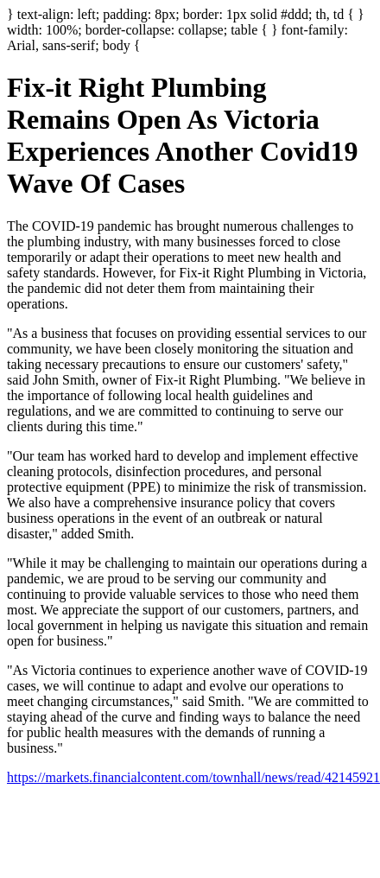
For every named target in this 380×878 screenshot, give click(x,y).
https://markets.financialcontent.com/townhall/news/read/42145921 (193, 777)
